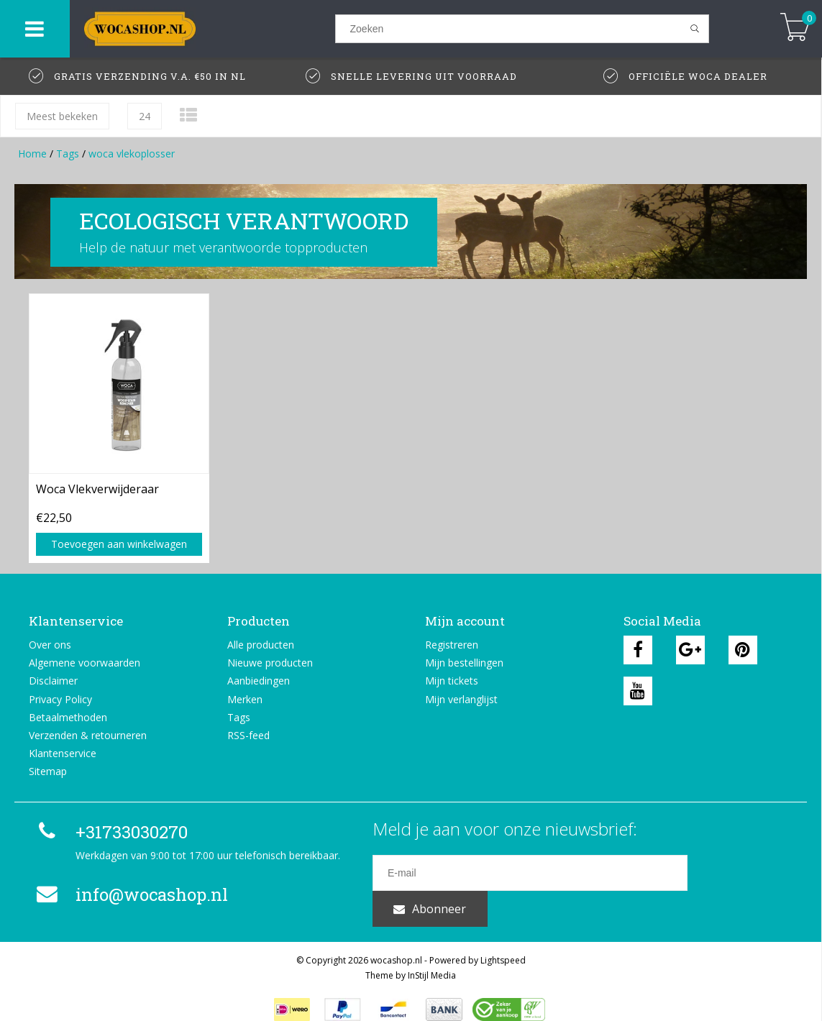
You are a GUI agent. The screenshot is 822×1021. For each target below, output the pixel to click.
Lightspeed (503, 941)
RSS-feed (248, 735)
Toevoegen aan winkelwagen (119, 544)
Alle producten (260, 644)
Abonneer (739, 873)
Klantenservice (62, 753)
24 (144, 116)
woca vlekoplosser (131, 153)
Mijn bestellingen (464, 662)
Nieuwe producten (270, 662)
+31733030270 (110, 831)
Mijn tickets (451, 680)
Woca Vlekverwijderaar (97, 489)
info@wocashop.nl (130, 894)
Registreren (451, 644)
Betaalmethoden (68, 717)
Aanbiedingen (258, 680)
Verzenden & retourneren (88, 735)
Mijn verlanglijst (461, 699)
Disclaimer (53, 680)
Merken (244, 699)
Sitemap (48, 771)
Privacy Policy (60, 699)
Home (32, 153)
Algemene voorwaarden (84, 662)
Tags (67, 153)
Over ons (50, 644)
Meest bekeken (62, 116)
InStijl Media (432, 957)
